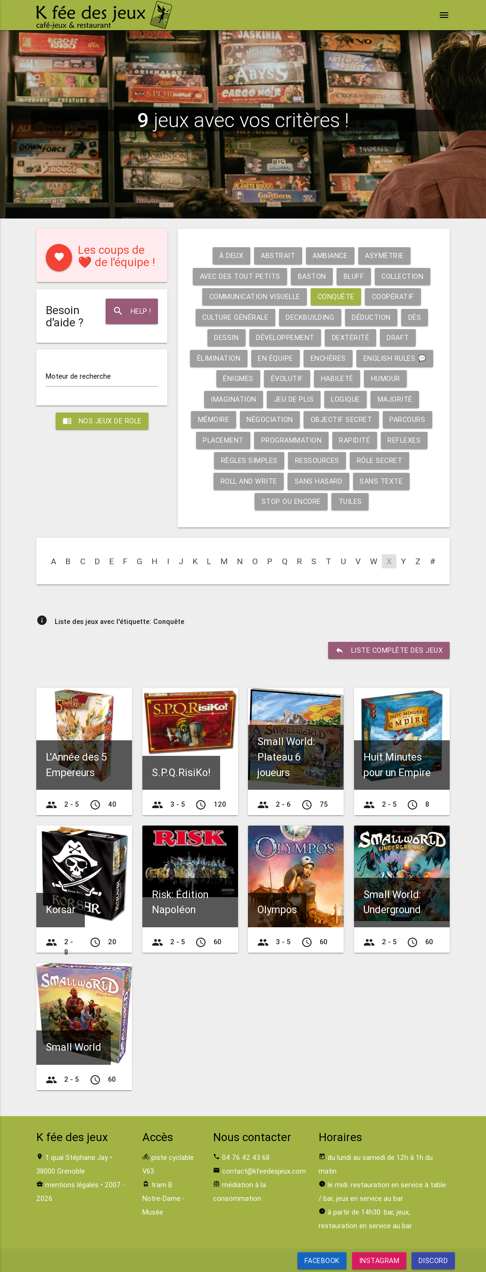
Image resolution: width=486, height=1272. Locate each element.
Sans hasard (319, 481)
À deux (231, 255)
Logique (345, 399)
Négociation (270, 419)
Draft (398, 337)
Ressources (317, 460)
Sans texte (381, 481)
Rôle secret (380, 460)
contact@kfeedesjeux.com (264, 1171)
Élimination (219, 358)
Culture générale (235, 317)
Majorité (395, 399)
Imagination (233, 399)
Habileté (337, 378)
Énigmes (238, 378)
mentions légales (72, 1184)
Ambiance (330, 255)
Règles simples (249, 460)
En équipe (275, 358)
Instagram (379, 1260)
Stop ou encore (291, 501)
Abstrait (278, 255)
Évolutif (287, 378)
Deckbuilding (310, 317)
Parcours (407, 419)
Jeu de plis (294, 399)
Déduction (371, 317)
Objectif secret (341, 419)
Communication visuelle (254, 296)
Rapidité (354, 440)
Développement (285, 337)
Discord (433, 1260)
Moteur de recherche (78, 376)
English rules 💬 (395, 358)
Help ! (131, 311)
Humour (385, 378)
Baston (312, 276)
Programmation (291, 440)
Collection (402, 276)
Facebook (321, 1260)
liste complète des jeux (389, 650)
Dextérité (351, 337)
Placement (223, 440)
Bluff (354, 276)
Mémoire (214, 419)
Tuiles (350, 501)
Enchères (328, 358)
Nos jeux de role (101, 421)
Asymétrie (384, 255)
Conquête (336, 296)
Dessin (226, 337)
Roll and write (249, 481)
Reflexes (403, 440)
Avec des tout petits (240, 276)
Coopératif (393, 296)
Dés (414, 317)
